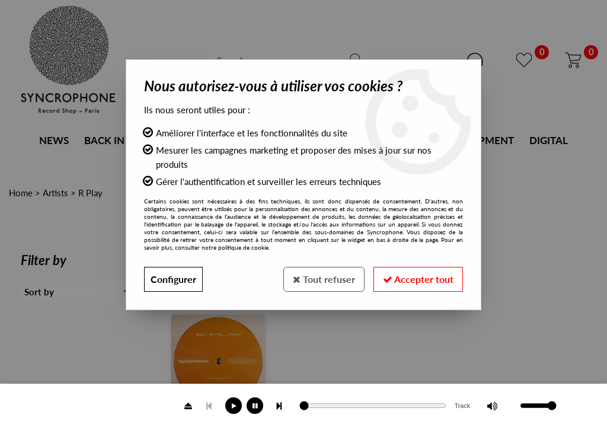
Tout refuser (324, 279)
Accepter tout (418, 279)
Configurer (173, 279)
